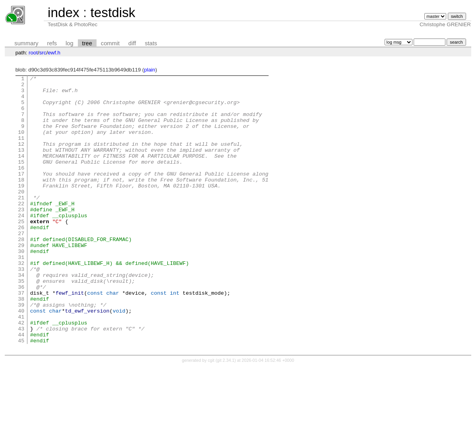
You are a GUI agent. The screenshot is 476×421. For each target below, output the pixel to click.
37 (21, 336)
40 (21, 358)
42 (21, 372)
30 (21, 286)
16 (21, 186)
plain (149, 70)
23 (21, 236)
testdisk (112, 12)
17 (21, 193)
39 (21, 351)
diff (132, 43)
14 (21, 172)
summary (26, 43)
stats (151, 43)
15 (21, 179)
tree (87, 43)
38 (21, 344)
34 (21, 315)
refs (52, 43)
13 (21, 165)
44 (21, 386)
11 (21, 150)
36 (21, 329)
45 (21, 394)
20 (21, 215)
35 (21, 322)
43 (21, 379)
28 (21, 272)
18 (21, 201)
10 (21, 143)
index (63, 12)
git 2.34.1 (225, 413)
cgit (212, 413)
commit (110, 43)
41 (21, 365)
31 (21, 293)
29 (21, 279)
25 (21, 251)
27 (21, 265)
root (33, 53)
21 (21, 222)
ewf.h (54, 53)
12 (21, 158)
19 (21, 208)
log (70, 43)
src (42, 53)
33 (21, 308)
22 (21, 229)
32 (21, 301)
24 (21, 243)
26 (21, 258)
